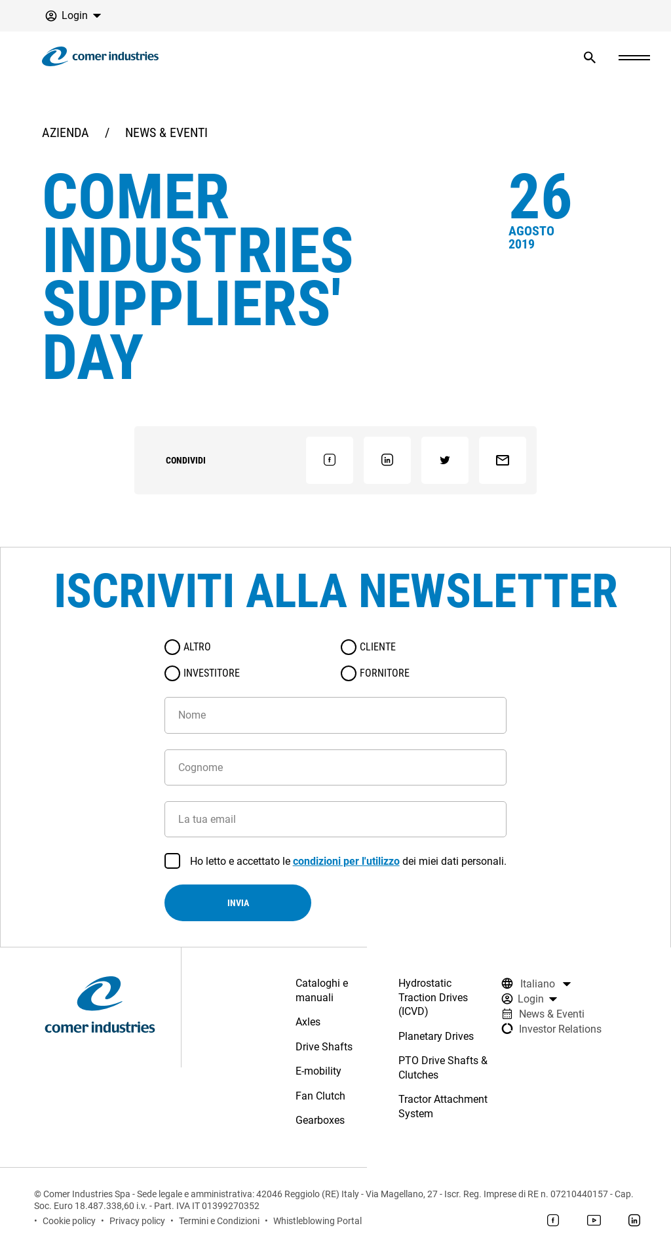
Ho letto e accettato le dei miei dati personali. (348, 861)
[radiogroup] (335, 660)
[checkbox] (172, 861)
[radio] (172, 647)
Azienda (65, 132)
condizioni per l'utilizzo (346, 861)
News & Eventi (166, 132)
